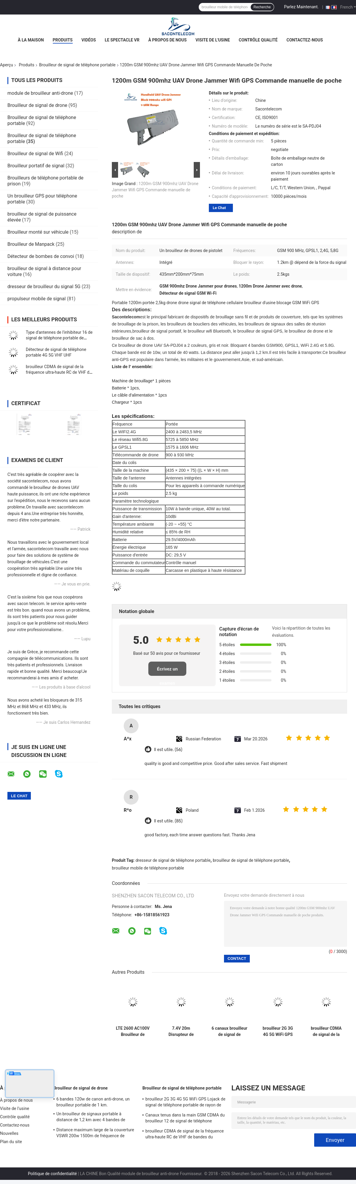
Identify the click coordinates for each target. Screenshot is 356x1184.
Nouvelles (9, 1133)
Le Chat (219, 208)
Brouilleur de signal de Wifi (35, 153)
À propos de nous (167, 40)
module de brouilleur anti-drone (40, 93)
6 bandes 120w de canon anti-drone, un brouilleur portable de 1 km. (93, 1102)
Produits (63, 40)
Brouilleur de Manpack (31, 244)
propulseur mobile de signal (36, 298)
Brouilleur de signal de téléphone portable (77, 64)
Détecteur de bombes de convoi (40, 256)
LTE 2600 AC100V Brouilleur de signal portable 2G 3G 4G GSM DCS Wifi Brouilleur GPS (133, 1031)
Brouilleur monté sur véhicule (38, 232)
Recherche (262, 7)
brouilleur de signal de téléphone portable (251, 860)
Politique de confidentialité (52, 1173)
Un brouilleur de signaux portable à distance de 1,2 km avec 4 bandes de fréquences (90, 1117)
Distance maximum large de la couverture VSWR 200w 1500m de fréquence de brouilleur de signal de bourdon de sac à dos (95, 1133)
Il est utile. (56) (168, 749)
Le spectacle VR (122, 40)
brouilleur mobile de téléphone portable (148, 868)
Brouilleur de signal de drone (37, 105)
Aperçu (6, 64)
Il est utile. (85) (168, 821)
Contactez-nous (305, 40)
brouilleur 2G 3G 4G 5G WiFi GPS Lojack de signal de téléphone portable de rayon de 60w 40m (278, 1031)
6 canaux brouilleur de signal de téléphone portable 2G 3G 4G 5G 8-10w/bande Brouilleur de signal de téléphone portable (229, 1031)
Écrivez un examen (167, 671)
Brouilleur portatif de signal (35, 166)
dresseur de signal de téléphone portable (173, 860)
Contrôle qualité (258, 40)
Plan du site (11, 1141)
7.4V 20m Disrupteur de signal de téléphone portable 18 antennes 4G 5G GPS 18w (181, 1031)
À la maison (31, 40)
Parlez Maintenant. (301, 6)
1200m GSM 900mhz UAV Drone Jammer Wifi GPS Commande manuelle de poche (155, 189)
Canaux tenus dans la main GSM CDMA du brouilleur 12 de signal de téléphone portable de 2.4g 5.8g (185, 1119)
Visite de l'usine (213, 40)
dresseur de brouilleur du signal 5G (43, 286)
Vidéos (89, 40)
